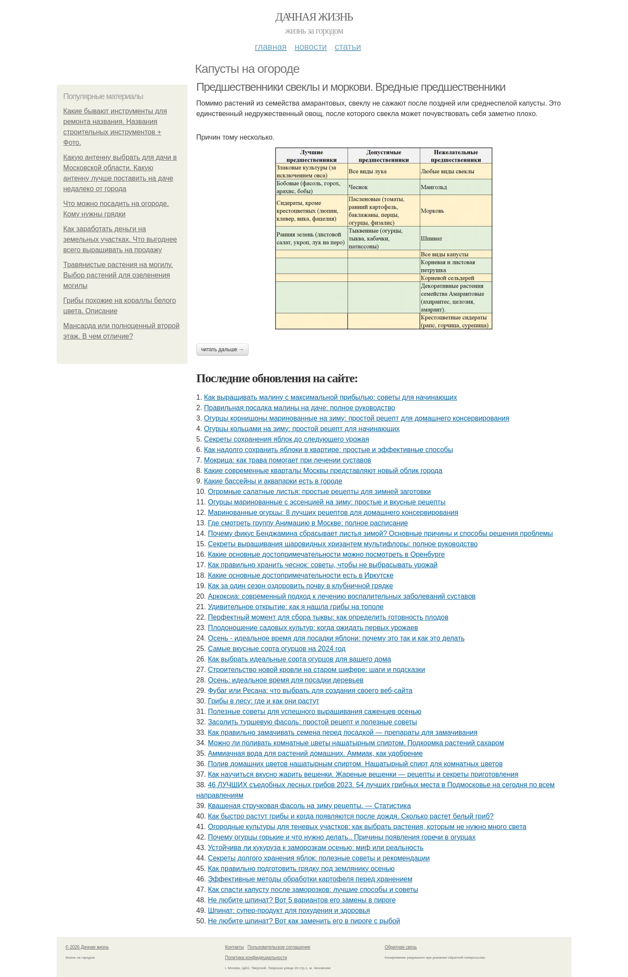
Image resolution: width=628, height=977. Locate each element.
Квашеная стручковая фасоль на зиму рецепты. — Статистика (309, 805)
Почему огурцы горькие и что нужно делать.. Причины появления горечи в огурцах (342, 837)
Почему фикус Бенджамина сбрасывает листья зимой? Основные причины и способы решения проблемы (380, 533)
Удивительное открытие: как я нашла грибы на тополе (296, 606)
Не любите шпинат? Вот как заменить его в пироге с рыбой (304, 921)
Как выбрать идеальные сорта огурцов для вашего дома (299, 659)
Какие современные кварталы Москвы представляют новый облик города (323, 470)
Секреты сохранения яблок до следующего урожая (286, 439)
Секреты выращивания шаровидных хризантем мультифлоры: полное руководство (343, 544)
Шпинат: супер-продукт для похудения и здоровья (289, 910)
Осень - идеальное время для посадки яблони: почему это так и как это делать (336, 638)
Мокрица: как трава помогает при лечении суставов (287, 460)
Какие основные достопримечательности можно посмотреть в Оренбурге (326, 554)
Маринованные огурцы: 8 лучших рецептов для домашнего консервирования (333, 512)
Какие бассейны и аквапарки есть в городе (273, 481)
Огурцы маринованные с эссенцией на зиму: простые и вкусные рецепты (327, 502)
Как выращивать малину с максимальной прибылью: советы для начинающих (330, 397)
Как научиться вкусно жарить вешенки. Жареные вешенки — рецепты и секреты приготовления (363, 774)
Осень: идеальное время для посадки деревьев (286, 680)
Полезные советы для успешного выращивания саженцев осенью (315, 711)
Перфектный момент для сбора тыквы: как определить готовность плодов (328, 617)
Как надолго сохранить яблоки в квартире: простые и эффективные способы (328, 449)
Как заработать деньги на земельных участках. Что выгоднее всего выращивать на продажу (120, 239)
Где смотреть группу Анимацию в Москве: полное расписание (308, 523)
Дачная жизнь (313, 16)
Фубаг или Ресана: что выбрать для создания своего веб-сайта (310, 690)
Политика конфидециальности (256, 957)
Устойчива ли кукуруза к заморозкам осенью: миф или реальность (315, 847)
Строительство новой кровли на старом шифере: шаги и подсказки (316, 669)
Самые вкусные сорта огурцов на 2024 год (277, 648)
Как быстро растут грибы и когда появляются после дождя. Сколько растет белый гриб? (351, 816)
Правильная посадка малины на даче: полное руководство (299, 407)
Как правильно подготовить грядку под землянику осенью (301, 868)
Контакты (234, 947)
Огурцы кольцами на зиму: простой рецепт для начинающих (302, 428)
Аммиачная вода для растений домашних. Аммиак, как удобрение (315, 753)
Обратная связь (401, 947)
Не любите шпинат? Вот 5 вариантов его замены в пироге (302, 900)
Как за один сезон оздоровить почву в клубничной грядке (300, 586)
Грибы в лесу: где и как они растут (263, 701)
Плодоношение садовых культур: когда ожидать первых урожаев (313, 627)
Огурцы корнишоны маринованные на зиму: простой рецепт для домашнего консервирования (356, 418)
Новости (310, 46)
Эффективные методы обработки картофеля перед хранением (310, 879)
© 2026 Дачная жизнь (87, 947)
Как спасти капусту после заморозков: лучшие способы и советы (313, 889)
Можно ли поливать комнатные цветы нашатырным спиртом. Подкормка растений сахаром (356, 743)
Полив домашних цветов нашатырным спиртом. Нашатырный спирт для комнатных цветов (355, 764)
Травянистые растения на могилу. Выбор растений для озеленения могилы (118, 275)
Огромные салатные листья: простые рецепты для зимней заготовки (319, 491)
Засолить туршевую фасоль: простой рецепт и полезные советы (312, 722)
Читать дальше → (222, 349)
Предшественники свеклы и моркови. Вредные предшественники (350, 86)
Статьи (347, 46)
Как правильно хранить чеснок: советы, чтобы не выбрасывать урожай (323, 565)
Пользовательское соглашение (279, 947)
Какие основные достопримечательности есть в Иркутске (301, 575)
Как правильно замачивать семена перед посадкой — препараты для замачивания (343, 732)
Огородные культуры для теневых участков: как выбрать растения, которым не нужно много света (367, 826)
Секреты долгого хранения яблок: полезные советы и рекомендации (319, 858)
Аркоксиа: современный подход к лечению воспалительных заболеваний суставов (342, 596)
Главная (271, 46)
